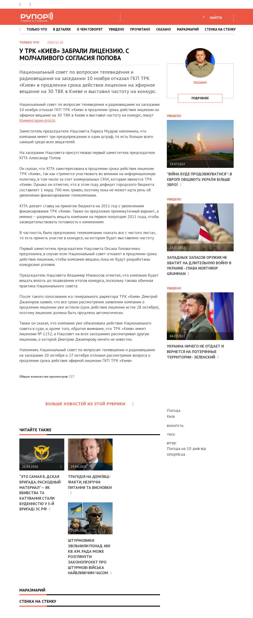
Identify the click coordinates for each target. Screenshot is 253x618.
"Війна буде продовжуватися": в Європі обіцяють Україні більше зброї (199, 179)
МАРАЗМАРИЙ (188, 29)
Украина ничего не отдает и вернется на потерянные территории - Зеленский (196, 351)
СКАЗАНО (163, 29)
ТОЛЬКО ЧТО (36, 29)
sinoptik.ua (176, 454)
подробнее (200, 98)
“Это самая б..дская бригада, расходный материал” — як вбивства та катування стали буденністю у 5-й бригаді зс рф (40, 492)
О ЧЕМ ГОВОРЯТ (90, 29)
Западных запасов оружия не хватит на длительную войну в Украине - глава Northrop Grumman (199, 265)
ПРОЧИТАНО (140, 29)
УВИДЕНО (116, 29)
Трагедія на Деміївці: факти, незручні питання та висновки (90, 484)
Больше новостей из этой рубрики (90, 403)
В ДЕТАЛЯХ (62, 29)
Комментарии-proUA (37, 120)
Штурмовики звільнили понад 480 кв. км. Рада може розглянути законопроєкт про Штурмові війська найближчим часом (90, 559)
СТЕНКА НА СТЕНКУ (220, 29)
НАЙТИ (216, 17)
